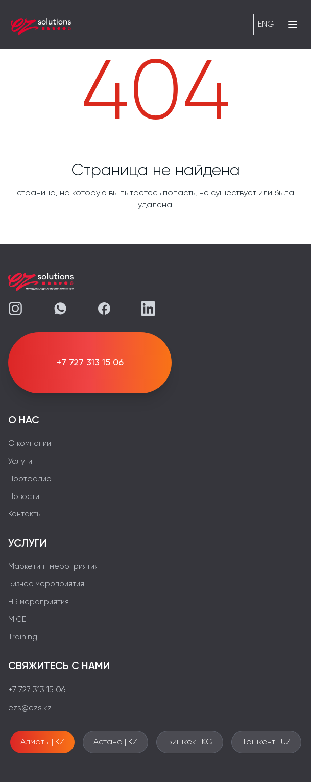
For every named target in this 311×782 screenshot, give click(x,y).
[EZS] (41, 24)
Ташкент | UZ (266, 742)
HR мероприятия (38, 602)
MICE (17, 619)
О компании (29, 443)
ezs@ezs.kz (30, 708)
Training (22, 637)
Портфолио (30, 479)
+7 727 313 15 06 (36, 690)
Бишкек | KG (189, 742)
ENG (266, 24)
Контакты (25, 514)
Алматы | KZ (42, 742)
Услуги (20, 461)
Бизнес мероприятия (46, 584)
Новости (23, 497)
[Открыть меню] (292, 24)
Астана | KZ (115, 742)
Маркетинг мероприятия (53, 567)
